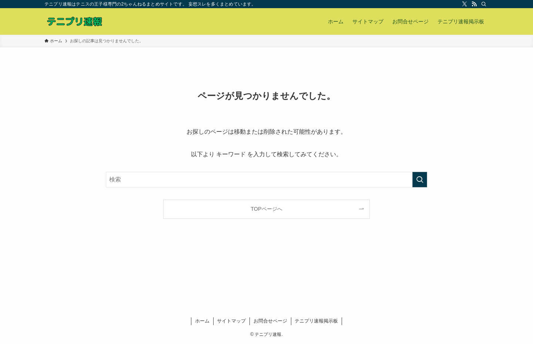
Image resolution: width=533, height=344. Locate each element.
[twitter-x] (464, 4)
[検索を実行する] (419, 179)
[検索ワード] (266, 179)
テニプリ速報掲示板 (316, 321)
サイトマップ (231, 321)
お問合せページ (270, 321)
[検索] (484, 4)
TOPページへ (266, 209)
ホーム (202, 321)
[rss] (474, 4)
